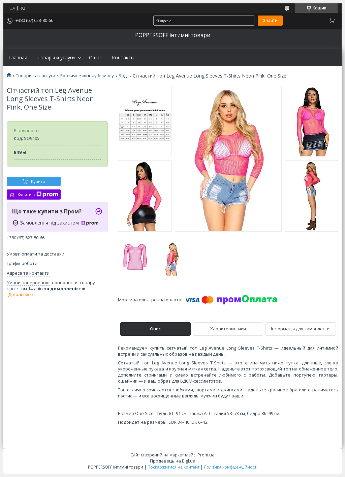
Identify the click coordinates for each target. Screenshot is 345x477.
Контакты (123, 58)
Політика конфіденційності (230, 467)
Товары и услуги (56, 58)
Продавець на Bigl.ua (172, 461)
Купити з (38, 194)
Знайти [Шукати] (270, 20)
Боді (123, 76)
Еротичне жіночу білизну (87, 76)
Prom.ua (206, 455)
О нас (95, 58)
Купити (38, 181)
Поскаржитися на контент (173, 467)
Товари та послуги (35, 76)
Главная (17, 58)
